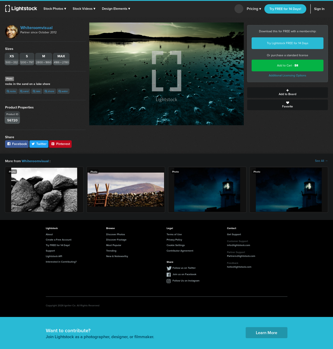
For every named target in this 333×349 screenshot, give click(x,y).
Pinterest (60, 143)
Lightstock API (54, 256)
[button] (55, 9)
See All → (321, 161)
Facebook (17, 143)
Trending (111, 250)
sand (24, 91)
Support (50, 250)
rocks (11, 91)
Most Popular (113, 245)
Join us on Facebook (184, 274)
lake (36, 91)
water (63, 91)
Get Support (234, 234)
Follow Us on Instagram (186, 280)
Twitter (39, 143)
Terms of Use (174, 234)
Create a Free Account (58, 239)
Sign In (319, 8)
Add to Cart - (287, 65)
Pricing (254, 9)
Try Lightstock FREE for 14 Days (287, 43)
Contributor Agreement (180, 250)
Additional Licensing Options (287, 75)
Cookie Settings (176, 245)
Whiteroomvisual (36, 27)
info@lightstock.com (238, 245)
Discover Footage (116, 239)
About (49, 234)
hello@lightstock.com (239, 266)
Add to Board (287, 92)
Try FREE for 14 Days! (285, 8)
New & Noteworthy (117, 256)
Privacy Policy (174, 239)
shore (49, 91)
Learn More (266, 332)
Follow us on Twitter (184, 267)
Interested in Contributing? (61, 261)
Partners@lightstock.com (241, 256)
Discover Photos (115, 234)
